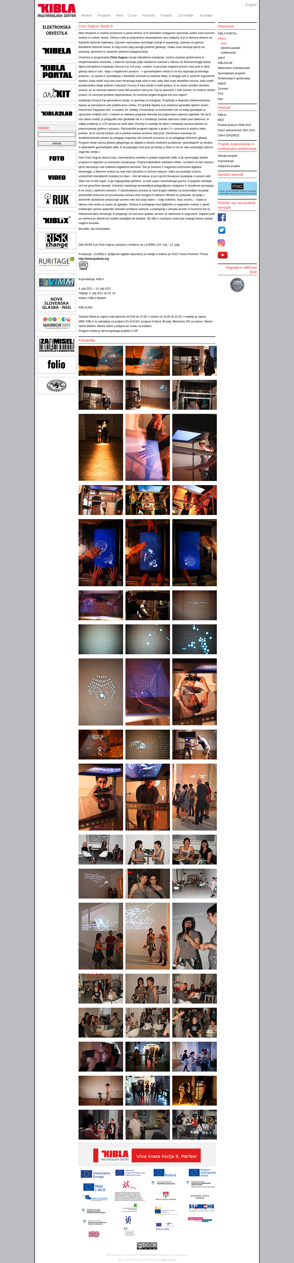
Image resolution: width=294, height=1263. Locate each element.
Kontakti (206, 15)
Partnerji (148, 15)
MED (221, 120)
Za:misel (223, 88)
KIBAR (222, 83)
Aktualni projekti (227, 155)
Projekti (166, 15)
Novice (86, 15)
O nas (132, 15)
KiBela (222, 38)
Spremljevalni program (231, 73)
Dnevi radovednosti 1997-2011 (236, 130)
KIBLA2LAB (225, 63)
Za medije (185, 15)
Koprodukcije (226, 161)
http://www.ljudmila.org (94, 258)
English (251, 5)
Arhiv (119, 15)
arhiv (224, 43)
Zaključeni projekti (229, 166)
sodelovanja (228, 52)
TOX (220, 93)
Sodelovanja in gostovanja (234, 78)
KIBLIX (222, 115)
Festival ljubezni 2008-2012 (234, 125)
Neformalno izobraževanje (234, 68)
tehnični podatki (230, 48)
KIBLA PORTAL (227, 33)
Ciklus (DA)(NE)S (228, 135)
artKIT (221, 58)
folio (220, 99)
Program (104, 15)
